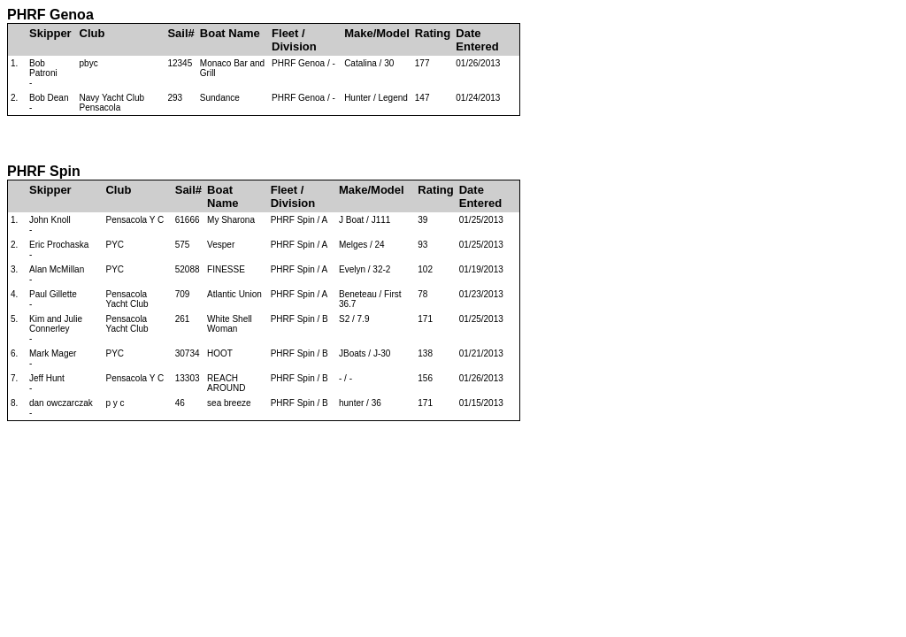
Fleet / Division (294, 40)
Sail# (180, 33)
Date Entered (477, 40)
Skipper (50, 33)
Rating (432, 33)
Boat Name (230, 33)
